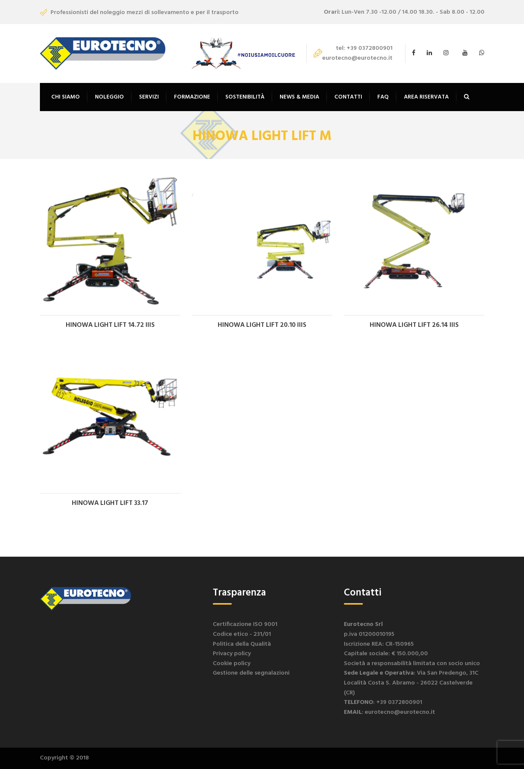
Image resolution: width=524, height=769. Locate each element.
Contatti (348, 97)
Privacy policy (232, 654)
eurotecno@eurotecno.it (357, 58)
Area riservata (426, 97)
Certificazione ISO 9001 (245, 624)
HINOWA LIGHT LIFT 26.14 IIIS (414, 325)
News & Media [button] (299, 97)
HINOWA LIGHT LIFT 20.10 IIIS (262, 325)
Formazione (192, 97)
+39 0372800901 (370, 48)
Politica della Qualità (242, 644)
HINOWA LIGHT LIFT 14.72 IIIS (110, 325)
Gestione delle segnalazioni (251, 673)
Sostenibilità (244, 97)
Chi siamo (65, 97)
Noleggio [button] (109, 97)
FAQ (383, 97)
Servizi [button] (149, 97)
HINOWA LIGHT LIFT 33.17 (110, 503)
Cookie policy (231, 664)
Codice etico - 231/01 (242, 634)
